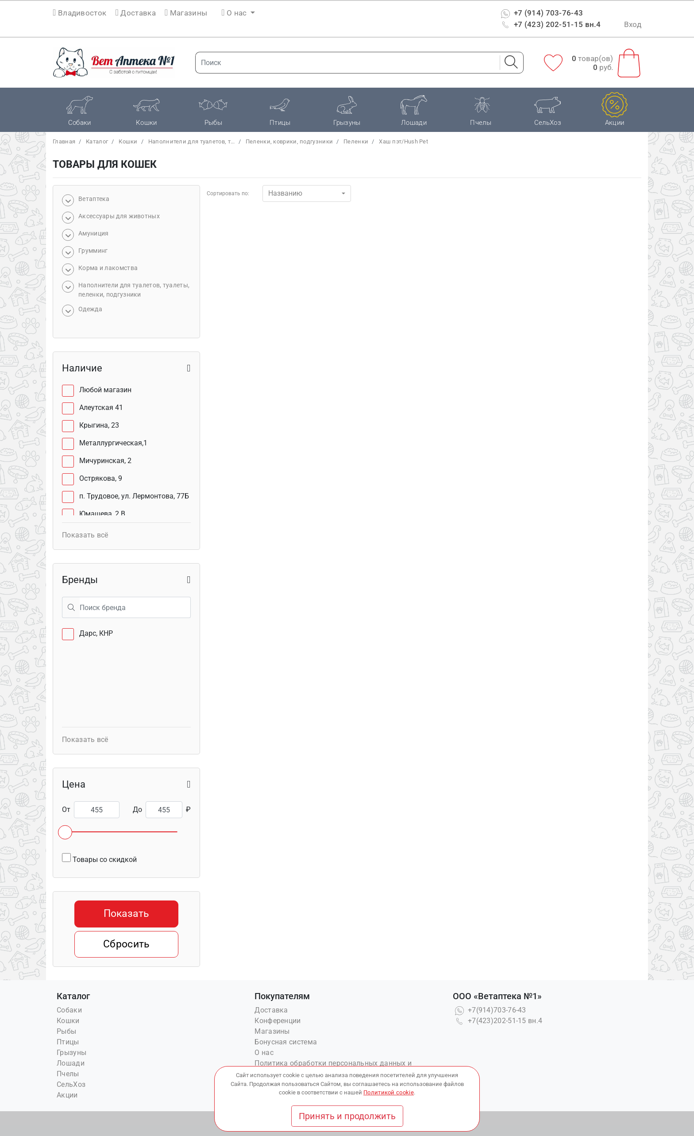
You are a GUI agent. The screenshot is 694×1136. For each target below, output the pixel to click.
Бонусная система (285, 1042)
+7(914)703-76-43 (489, 1010)
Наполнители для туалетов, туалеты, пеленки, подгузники (133, 290)
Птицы (68, 1042)
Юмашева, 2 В (102, 514)
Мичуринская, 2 (105, 460)
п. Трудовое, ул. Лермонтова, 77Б (134, 496)
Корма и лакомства (108, 267)
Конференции (277, 1020)
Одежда (90, 309)
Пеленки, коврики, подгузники (289, 141)
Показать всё (85, 535)
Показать (126, 914)
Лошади (71, 1063)
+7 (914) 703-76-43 (541, 12)
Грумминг (93, 250)
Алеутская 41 (101, 407)
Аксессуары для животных (119, 216)
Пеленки (355, 141)
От (66, 809)
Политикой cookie (388, 1092)
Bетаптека (94, 198)
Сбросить (126, 944)
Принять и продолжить (347, 1116)
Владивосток (82, 12)
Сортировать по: (228, 193)
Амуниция (93, 233)
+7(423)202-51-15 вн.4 (498, 1020)
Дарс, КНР (96, 633)
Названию (285, 193)
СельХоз (71, 1084)
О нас (264, 1052)
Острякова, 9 (100, 478)
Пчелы (68, 1074)
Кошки (128, 141)
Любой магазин (105, 390)
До (137, 809)
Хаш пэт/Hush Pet (403, 141)
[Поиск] (344, 62)
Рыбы (66, 1031)
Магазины (186, 12)
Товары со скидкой (99, 858)
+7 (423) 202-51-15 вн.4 (550, 24)
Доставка (136, 12)
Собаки (69, 1010)
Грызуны (71, 1052)
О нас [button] (235, 12)
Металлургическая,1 (113, 443)
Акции (67, 1095)
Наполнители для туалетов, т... (191, 141)
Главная (64, 141)
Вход (632, 24)
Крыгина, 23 (99, 425)
